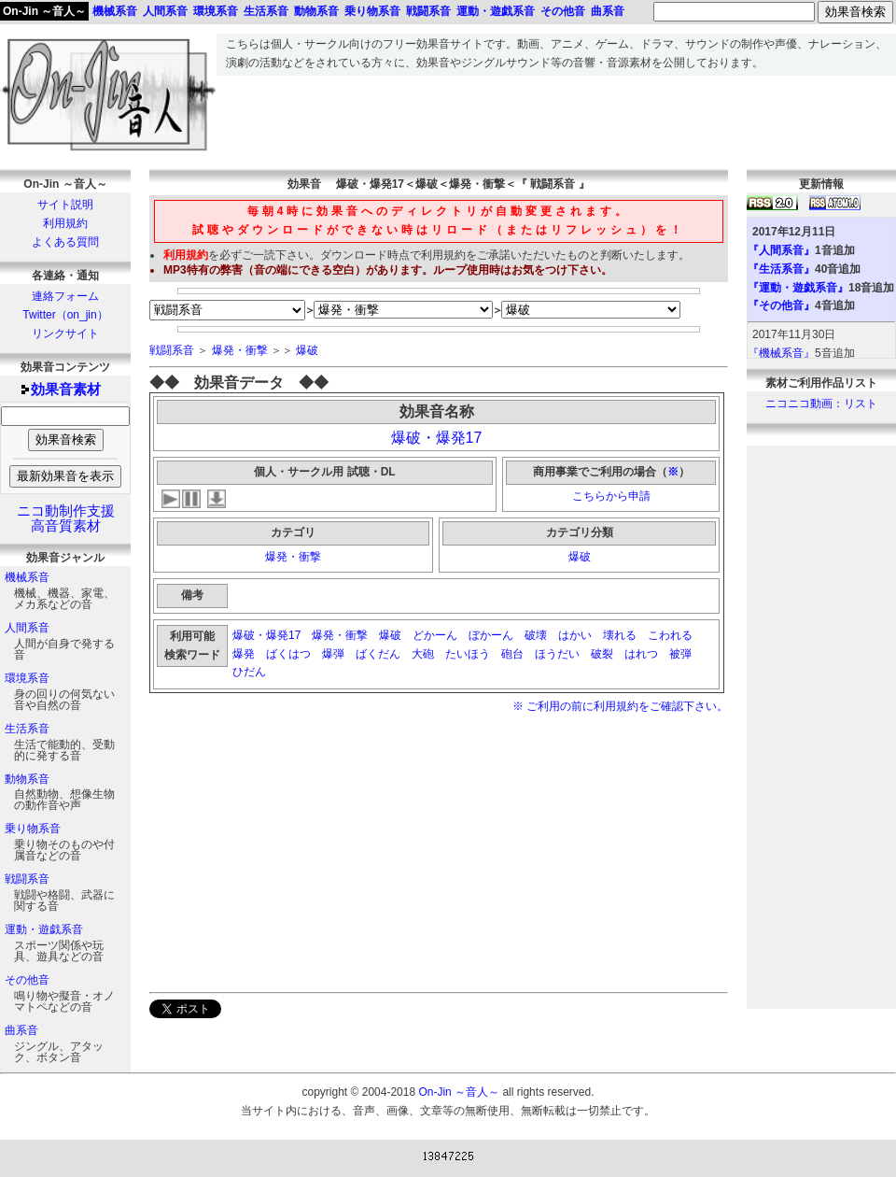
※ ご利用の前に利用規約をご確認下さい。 (620, 706)
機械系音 (27, 577)
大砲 (423, 653)
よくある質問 (65, 241)
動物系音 (27, 779)
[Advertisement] (556, 118)
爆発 (243, 653)
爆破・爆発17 (437, 438)
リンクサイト (65, 333)
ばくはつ (288, 653)
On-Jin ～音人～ (44, 11)
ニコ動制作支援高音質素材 (66, 518)
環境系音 (27, 678)
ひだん (250, 671)
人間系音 (27, 627)
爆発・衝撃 (240, 350)
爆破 (307, 350)
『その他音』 (781, 305)
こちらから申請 (611, 496)
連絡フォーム (65, 296)
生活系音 (27, 728)
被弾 (680, 653)
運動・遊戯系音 (44, 929)
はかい (575, 635)
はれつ (641, 653)
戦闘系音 (27, 879)
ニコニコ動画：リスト (821, 403)
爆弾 (333, 653)
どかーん (435, 635)
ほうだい (557, 653)
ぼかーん (491, 635)
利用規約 (65, 223)
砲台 (512, 653)
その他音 (27, 979)
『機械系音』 (781, 353)
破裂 (602, 653)
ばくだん (378, 653)
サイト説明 (65, 204)
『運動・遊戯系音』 (798, 287)
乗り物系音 (33, 828)
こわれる (670, 635)
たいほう (467, 653)
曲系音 (21, 1030)
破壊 (536, 635)
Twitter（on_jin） (64, 314)
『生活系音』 (781, 269)
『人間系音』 (781, 250)
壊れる (620, 635)
